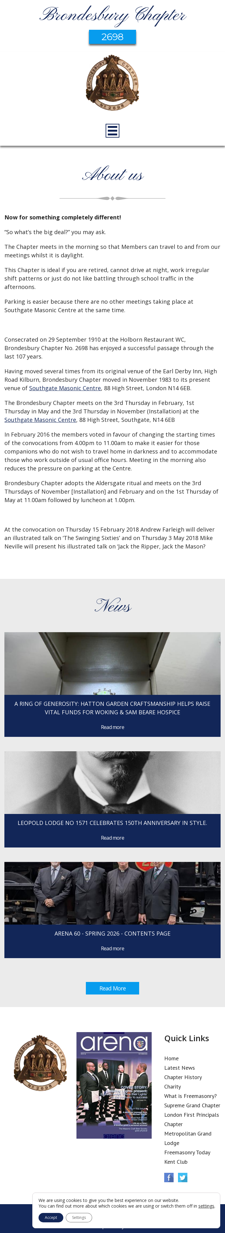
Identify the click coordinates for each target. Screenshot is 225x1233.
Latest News (179, 1067)
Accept (51, 1217)
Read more (112, 727)
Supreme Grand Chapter (192, 1105)
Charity (172, 1086)
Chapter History (183, 1077)
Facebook (169, 1177)
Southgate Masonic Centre (65, 388)
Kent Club (175, 1161)
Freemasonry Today (187, 1152)
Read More (112, 988)
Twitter (182, 1177)
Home (171, 1058)
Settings (79, 1217)
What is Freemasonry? (190, 1095)
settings (206, 1206)
